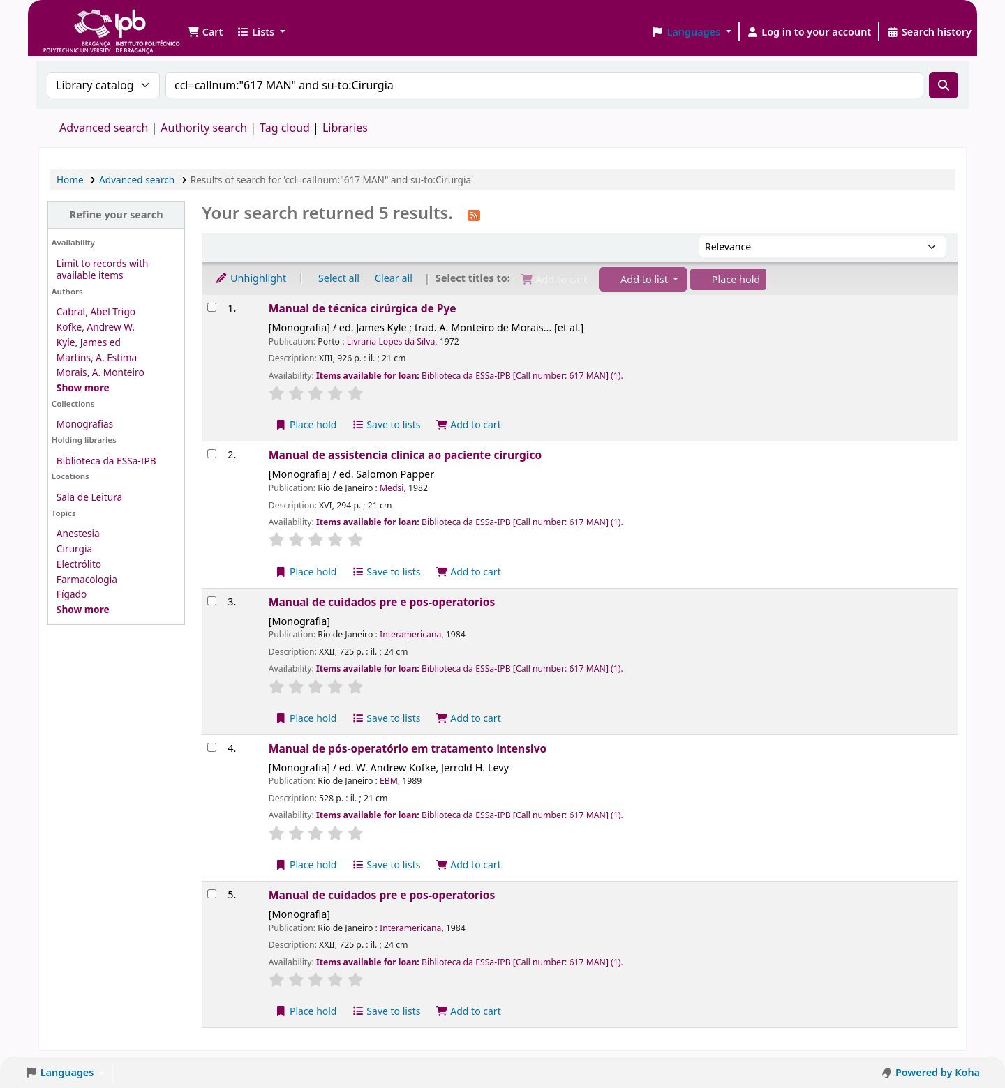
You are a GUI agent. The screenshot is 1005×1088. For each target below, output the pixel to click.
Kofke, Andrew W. (96, 326)
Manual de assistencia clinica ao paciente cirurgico (405, 454)
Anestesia (78, 533)
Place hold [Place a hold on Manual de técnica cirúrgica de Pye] (306, 424)
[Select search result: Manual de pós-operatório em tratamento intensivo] (211, 747)
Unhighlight (250, 278)
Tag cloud (285, 127)
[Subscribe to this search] (474, 214)
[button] (204, 32)
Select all (338, 278)
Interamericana (410, 634)
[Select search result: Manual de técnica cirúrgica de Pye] (211, 307)
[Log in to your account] (809, 32)
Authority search (204, 127)
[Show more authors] (83, 387)
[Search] (943, 85)
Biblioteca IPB (77, 21)
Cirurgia (74, 548)
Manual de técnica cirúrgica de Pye (362, 308)
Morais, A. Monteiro (100, 372)
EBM (389, 781)
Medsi (392, 488)
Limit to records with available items (103, 269)
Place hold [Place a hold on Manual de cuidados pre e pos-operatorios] (306, 718)
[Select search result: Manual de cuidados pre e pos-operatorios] (211, 600)
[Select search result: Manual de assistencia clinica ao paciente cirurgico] (211, 453)
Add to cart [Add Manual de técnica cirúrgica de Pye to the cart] (468, 424)
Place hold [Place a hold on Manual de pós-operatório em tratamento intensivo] (306, 864)
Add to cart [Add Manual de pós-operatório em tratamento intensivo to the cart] (468, 864)
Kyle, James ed (89, 342)
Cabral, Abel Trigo (96, 311)
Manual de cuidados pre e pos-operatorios (382, 602)
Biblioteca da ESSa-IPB (106, 460)
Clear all (393, 278)
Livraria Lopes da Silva (391, 341)
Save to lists (386, 424)
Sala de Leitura (89, 497)
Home (70, 179)
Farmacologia (87, 579)
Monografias (85, 423)
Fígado (72, 593)
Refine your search (116, 214)
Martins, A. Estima (97, 357)
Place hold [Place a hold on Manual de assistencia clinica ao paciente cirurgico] (306, 571)
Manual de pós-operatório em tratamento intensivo (407, 748)
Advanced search (103, 127)
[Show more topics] (83, 609)
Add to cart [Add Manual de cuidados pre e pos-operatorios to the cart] (468, 718)
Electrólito (79, 564)
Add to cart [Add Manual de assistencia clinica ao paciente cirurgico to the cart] (468, 571)
